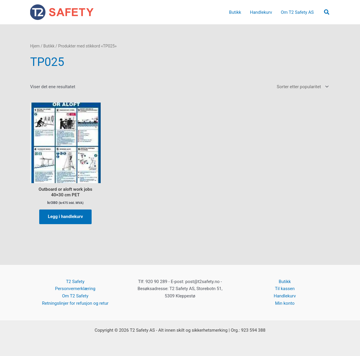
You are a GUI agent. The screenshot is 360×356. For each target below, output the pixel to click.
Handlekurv (285, 296)
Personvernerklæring (75, 288)
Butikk (48, 46)
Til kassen (284, 288)
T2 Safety (75, 281)
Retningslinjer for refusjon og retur (75, 303)
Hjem (35, 46)
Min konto (285, 303)
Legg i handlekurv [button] (65, 216)
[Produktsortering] (302, 87)
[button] (327, 12)
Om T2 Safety (75, 296)
